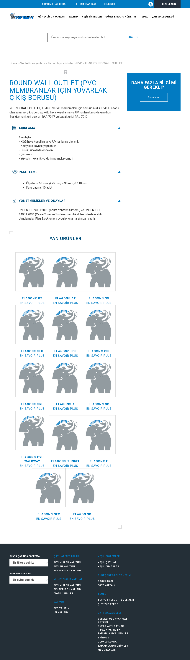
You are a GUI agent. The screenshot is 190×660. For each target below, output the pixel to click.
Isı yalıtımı (61, 612)
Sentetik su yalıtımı (32, 63)
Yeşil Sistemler (92, 16)
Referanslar (88, 4)
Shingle (103, 637)
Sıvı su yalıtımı (64, 566)
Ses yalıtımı (62, 608)
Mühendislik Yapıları (51, 16)
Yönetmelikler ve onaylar (67, 201)
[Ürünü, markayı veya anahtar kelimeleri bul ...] (85, 37)
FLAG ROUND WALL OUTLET (103, 63)
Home (13, 63)
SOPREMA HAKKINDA (53, 4)
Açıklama (67, 128)
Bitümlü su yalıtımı (67, 562)
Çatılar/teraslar (22, 16)
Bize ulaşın (167, 4)
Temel (144, 16)
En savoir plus (32, 303)
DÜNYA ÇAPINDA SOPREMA (24, 556)
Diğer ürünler (63, 593)
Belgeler (109, 4)
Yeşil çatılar (107, 562)
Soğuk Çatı (105, 581)
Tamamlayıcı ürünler (60, 63)
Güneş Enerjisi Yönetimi (121, 16)
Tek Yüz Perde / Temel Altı (116, 600)
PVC (79, 63)
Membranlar (107, 650)
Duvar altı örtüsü (111, 626)
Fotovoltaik (106, 585)
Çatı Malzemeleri (163, 16)
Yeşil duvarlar (108, 566)
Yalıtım (73, 16)
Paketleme (67, 172)
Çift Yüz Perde (108, 604)
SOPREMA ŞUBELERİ (20, 573)
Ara (133, 37)
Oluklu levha (107, 641)
